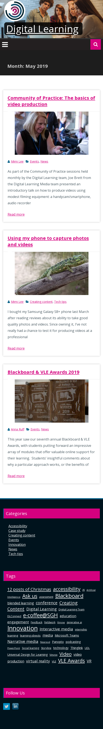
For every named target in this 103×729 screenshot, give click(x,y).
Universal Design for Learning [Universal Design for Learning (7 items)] (27, 655)
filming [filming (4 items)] (61, 622)
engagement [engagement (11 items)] (18, 622)
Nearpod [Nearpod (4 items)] (45, 642)
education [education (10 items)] (68, 615)
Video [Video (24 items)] (65, 654)
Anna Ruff (17, 429)
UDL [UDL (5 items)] (87, 648)
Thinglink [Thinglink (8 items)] (76, 648)
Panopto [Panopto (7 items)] (58, 642)
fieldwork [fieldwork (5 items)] (49, 622)
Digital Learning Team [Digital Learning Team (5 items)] (71, 609)
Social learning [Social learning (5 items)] (30, 648)
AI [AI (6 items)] (83, 590)
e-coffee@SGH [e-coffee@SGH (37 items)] (40, 615)
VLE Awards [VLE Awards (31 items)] (71, 660)
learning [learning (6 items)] (12, 635)
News (44, 161)
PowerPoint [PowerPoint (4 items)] (13, 648)
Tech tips (60, 302)
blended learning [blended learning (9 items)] (20, 603)
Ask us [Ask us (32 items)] (29, 595)
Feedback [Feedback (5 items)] (36, 622)
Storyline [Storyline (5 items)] (46, 648)
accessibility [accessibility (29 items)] (66, 589)
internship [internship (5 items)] (81, 629)
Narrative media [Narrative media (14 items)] (22, 641)
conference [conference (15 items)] (47, 603)
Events (34, 161)
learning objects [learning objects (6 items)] (30, 635)
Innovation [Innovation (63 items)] (22, 628)
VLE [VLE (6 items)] (54, 661)
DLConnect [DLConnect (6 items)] (14, 616)
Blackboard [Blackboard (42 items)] (69, 595)
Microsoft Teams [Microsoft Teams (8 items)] (67, 635)
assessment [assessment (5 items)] (46, 597)
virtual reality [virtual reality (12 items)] (38, 661)
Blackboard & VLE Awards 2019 (43, 372)
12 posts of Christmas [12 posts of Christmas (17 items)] (29, 589)
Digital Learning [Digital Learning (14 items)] (41, 609)
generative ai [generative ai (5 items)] (74, 622)
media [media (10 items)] (48, 635)
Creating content (41, 302)
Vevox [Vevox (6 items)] (53, 655)
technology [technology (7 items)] (60, 648)
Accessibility (17, 526)
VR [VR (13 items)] (89, 661)
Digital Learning (42, 28)
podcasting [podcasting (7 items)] (73, 642)
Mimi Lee (17, 161)
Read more (16, 214)
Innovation (17, 544)
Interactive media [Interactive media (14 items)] (56, 629)
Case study (16, 530)
